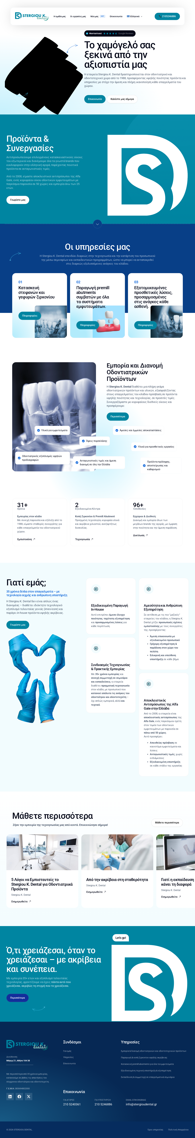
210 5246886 (103, 1104)
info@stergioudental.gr (141, 1104)
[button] (21, 901)
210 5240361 (72, 1104)
